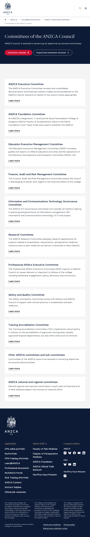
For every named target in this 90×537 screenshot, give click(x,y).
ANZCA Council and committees (57, 20)
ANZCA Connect (13, 482)
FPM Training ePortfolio (16, 458)
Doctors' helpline (13, 487)
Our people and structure (30, 20)
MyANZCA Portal (13, 473)
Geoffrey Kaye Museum (45, 474)
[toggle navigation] (86, 8)
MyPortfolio (11, 453)
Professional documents (17, 468)
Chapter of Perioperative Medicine (45, 455)
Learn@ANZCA (12, 463)
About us (13, 20)
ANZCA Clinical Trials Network (43, 468)
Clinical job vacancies (15, 492)
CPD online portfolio (15, 449)
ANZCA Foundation (42, 461)
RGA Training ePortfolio (16, 477)
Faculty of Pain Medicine (45, 449)
